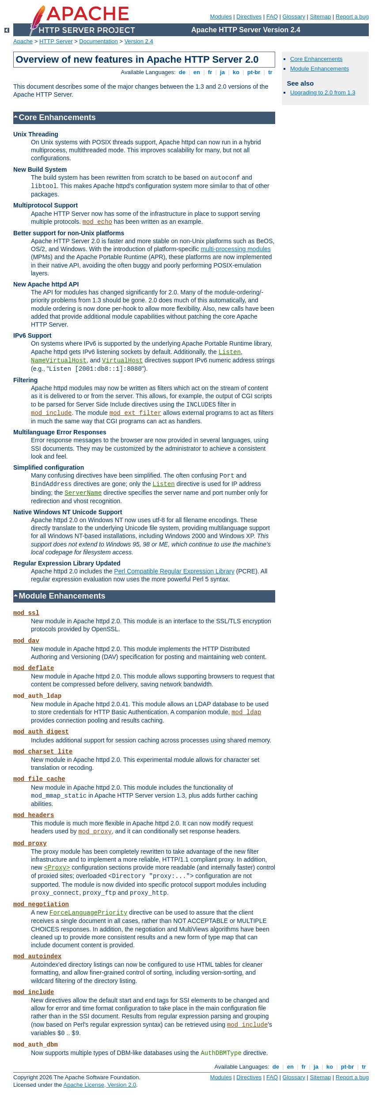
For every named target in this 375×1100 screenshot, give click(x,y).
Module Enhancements (319, 68)
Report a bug (352, 16)
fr (210, 72)
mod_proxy (95, 831)
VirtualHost (122, 360)
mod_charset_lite (42, 751)
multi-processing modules (236, 248)
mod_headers (33, 815)
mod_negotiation (41, 904)
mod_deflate (33, 668)
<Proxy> (57, 867)
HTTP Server (56, 41)
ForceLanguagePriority (88, 912)
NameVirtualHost (59, 360)
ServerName (83, 493)
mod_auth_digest (41, 731)
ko (236, 72)
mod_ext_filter (136, 413)
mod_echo (97, 222)
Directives (248, 16)
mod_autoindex (37, 956)
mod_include (51, 413)
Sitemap (320, 16)
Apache (23, 41)
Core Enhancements (316, 59)
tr (270, 72)
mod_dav (26, 640)
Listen (230, 352)
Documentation (98, 41)
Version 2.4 (139, 41)
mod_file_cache (39, 779)
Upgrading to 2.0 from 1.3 (322, 92)
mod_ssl (26, 613)
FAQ (272, 16)
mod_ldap (246, 712)
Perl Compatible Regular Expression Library (174, 571)
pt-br (254, 72)
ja (222, 72)
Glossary (294, 16)
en (196, 72)
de (182, 72)
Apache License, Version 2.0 (99, 1084)
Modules (221, 16)
